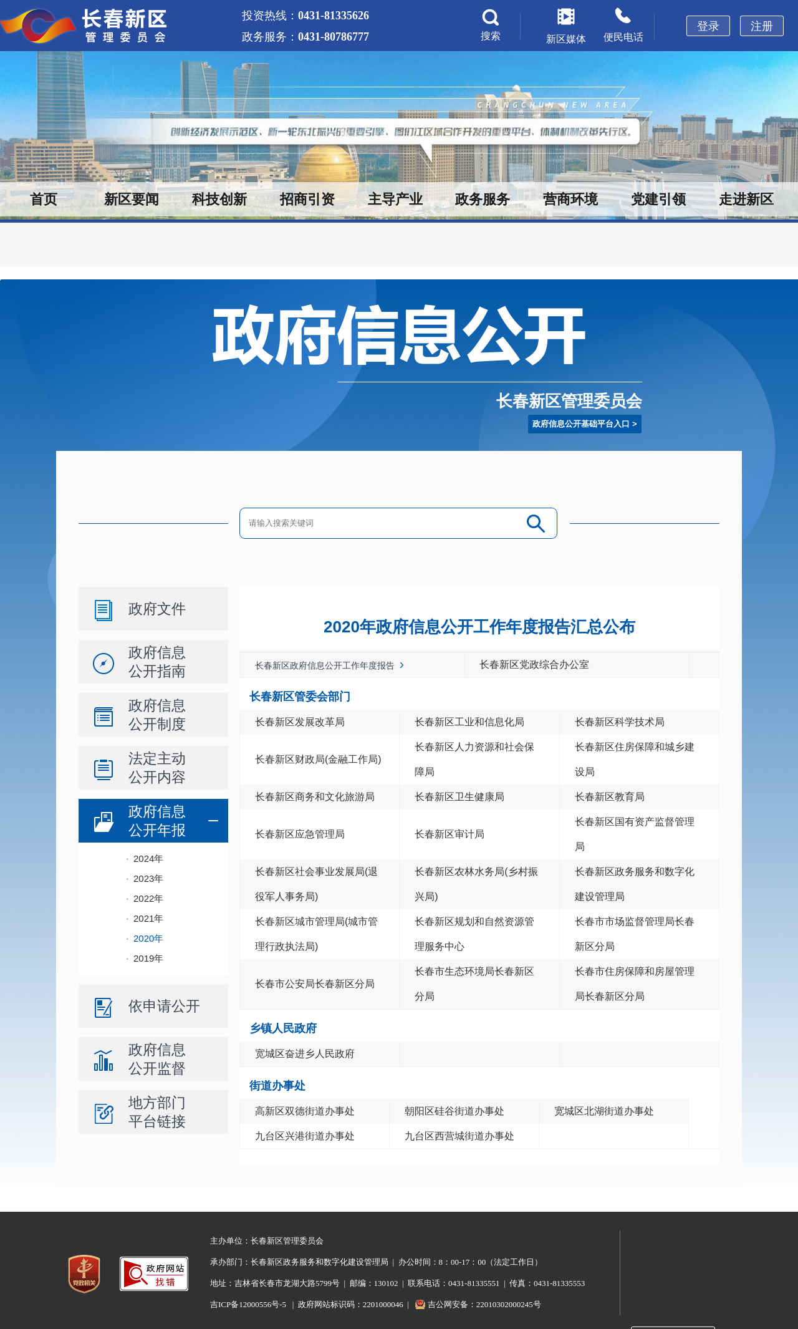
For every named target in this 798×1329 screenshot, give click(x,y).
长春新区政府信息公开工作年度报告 (325, 665)
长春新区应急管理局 (300, 834)
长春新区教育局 (610, 796)
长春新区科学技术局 (620, 722)
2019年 (148, 958)
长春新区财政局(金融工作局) (318, 759)
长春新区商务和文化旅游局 (315, 796)
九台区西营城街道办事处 (459, 1136)
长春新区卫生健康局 (459, 796)
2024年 (148, 858)
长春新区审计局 (449, 834)
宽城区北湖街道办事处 (604, 1111)
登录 (708, 26)
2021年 (148, 918)
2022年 (148, 898)
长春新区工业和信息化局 (469, 722)
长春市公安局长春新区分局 (315, 984)
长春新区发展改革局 (300, 722)
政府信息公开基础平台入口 (581, 423)
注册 (762, 26)
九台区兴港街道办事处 (305, 1136)
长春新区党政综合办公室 (534, 664)
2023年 (148, 878)
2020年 (148, 938)
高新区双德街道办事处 (305, 1111)
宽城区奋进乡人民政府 (305, 1053)
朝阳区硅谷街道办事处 (454, 1111)
